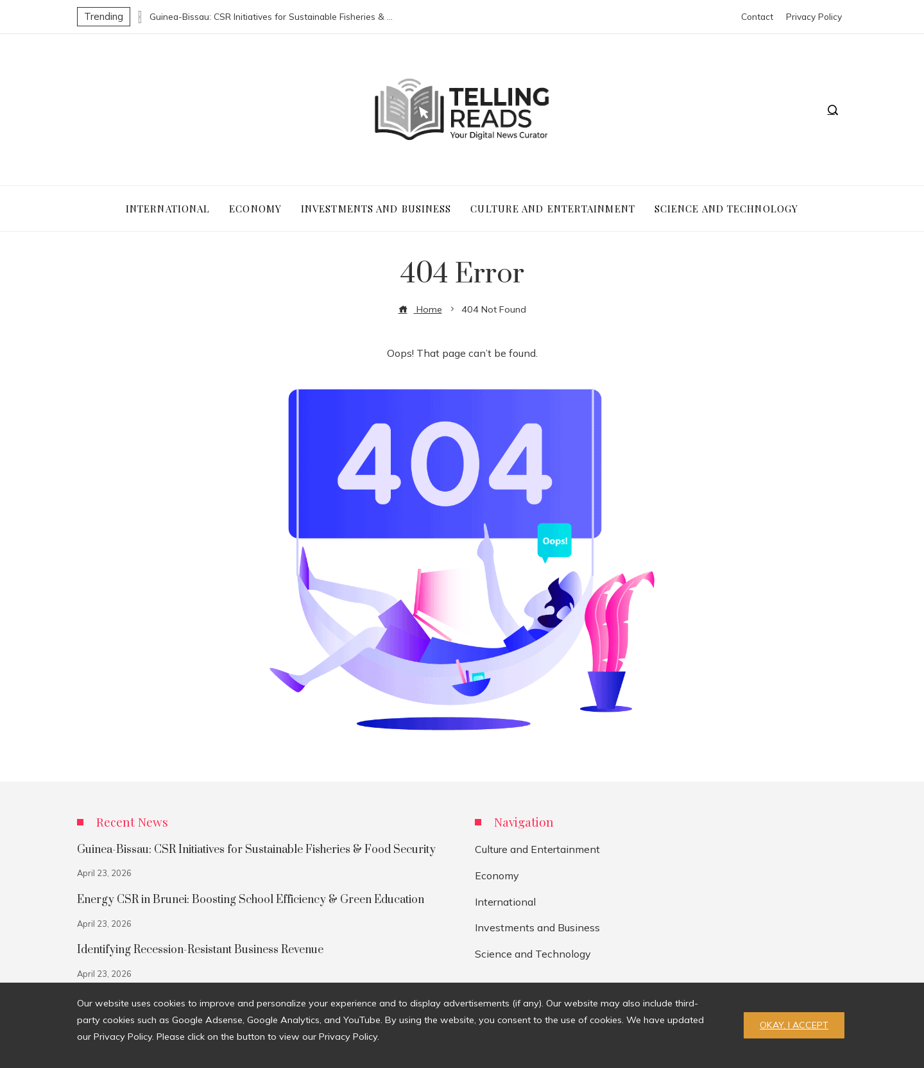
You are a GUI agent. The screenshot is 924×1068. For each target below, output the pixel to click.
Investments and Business (537, 927)
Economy (497, 875)
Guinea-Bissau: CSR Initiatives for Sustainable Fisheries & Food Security (271, 17)
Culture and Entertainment (537, 849)
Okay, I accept (794, 1025)
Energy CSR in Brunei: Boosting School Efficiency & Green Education (250, 900)
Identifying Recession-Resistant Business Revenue (200, 950)
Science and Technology (533, 953)
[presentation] (140, 13)
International (505, 901)
